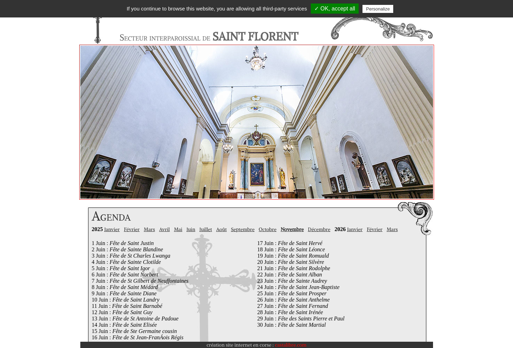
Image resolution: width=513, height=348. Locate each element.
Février (132, 229)
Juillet (205, 229)
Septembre (243, 229)
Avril (164, 229)
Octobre (268, 229)
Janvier (112, 229)
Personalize (378, 9)
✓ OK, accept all (334, 9)
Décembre (319, 229)
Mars (149, 229)
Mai (178, 229)
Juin (190, 229)
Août (221, 229)
